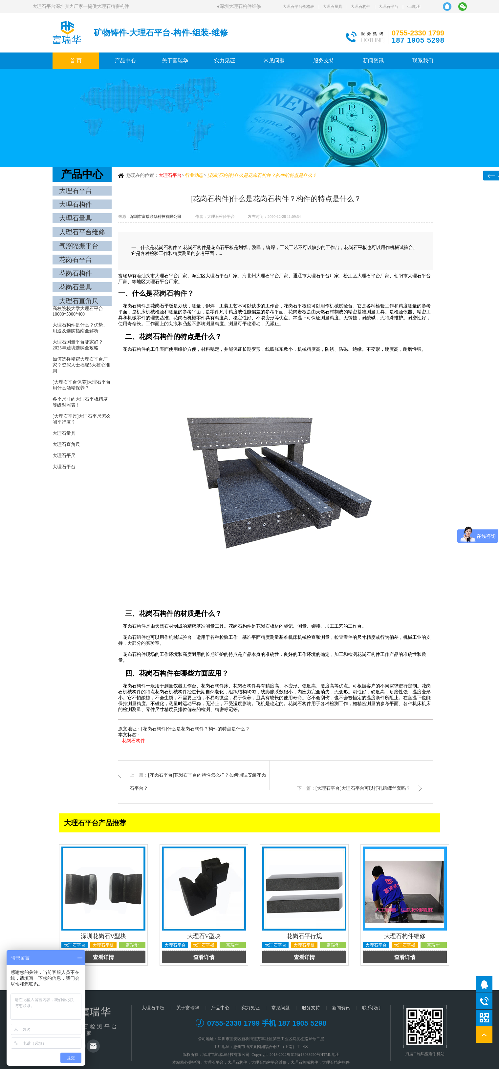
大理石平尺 (64, 455)
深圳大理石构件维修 (240, 6)
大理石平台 (388, 6)
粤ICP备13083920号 (303, 1054)
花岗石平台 (75, 259)
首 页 (76, 60)
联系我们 (422, 60)
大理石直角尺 (78, 300)
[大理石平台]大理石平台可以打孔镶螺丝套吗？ (362, 788)
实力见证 (224, 60)
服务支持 (323, 60)
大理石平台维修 (82, 232)
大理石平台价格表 (298, 6)
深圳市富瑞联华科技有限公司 (155, 216)
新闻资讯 (373, 60)
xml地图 (414, 6)
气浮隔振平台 (78, 245)
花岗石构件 (75, 273)
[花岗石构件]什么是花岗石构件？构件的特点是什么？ (195, 728)
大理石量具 (332, 6)
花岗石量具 (75, 287)
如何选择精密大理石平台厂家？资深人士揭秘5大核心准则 (81, 365)
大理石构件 (360, 6)
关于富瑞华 (175, 60)
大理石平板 (152, 1007)
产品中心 (125, 60)
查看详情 (103, 957)
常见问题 (274, 60)
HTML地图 (329, 1054)
